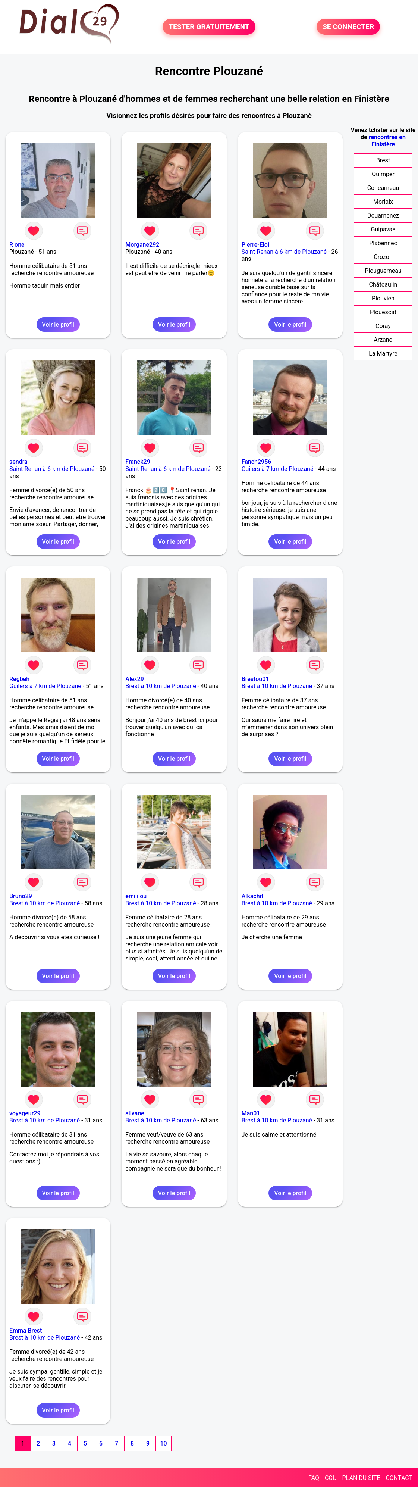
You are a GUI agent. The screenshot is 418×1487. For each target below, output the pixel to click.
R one (17, 244)
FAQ (313, 1477)
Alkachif (253, 896)
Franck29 (137, 461)
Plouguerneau (383, 270)
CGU (331, 1477)
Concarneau (383, 187)
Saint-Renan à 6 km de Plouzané (284, 251)
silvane (134, 1113)
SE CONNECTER (348, 26)
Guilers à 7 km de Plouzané (278, 468)
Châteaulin (383, 284)
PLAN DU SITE (361, 1477)
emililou (136, 896)
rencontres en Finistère (387, 141)
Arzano (383, 339)
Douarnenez (383, 215)
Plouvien (383, 298)
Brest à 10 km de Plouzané (160, 686)
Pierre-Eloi (255, 244)
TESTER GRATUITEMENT (209, 26)
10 (163, 1443)
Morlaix (383, 201)
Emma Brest (25, 1330)
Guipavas (383, 229)
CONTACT (399, 1477)
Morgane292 (142, 244)
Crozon (383, 256)
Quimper (383, 174)
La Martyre (383, 353)
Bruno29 (20, 896)
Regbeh (19, 678)
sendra (18, 461)
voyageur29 (25, 1113)
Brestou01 (255, 678)
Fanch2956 (256, 461)
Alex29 (134, 678)
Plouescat (383, 312)
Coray (383, 325)
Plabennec (383, 243)
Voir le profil (58, 324)
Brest (383, 160)
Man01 (251, 1113)
